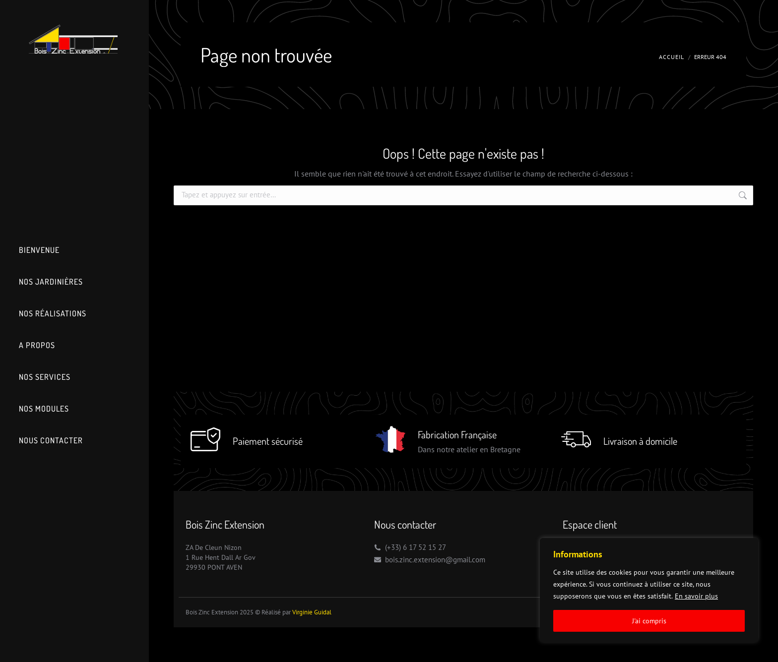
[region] (649, 590)
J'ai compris (649, 620)
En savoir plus (696, 596)
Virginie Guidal (311, 612)
